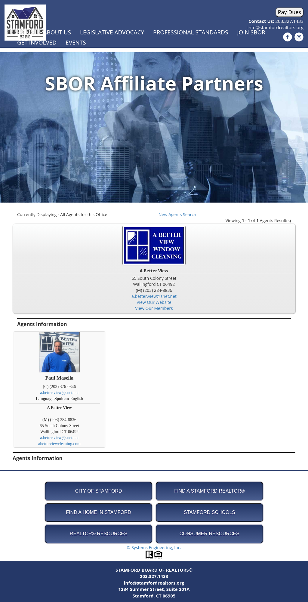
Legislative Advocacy (112, 32)
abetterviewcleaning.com (59, 444)
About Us (57, 32)
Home (25, 32)
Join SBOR (251, 32)
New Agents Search (177, 214)
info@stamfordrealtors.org (154, 583)
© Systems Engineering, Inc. (154, 547)
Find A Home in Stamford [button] (98, 512)
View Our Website (154, 302)
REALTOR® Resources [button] (99, 533)
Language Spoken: (52, 398)
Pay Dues (289, 12)
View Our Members (154, 308)
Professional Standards (190, 32)
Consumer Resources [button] (209, 533)
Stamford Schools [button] (209, 512)
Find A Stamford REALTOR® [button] (209, 491)
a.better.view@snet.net (154, 296)
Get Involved (37, 42)
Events (76, 42)
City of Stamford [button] (98, 491)
